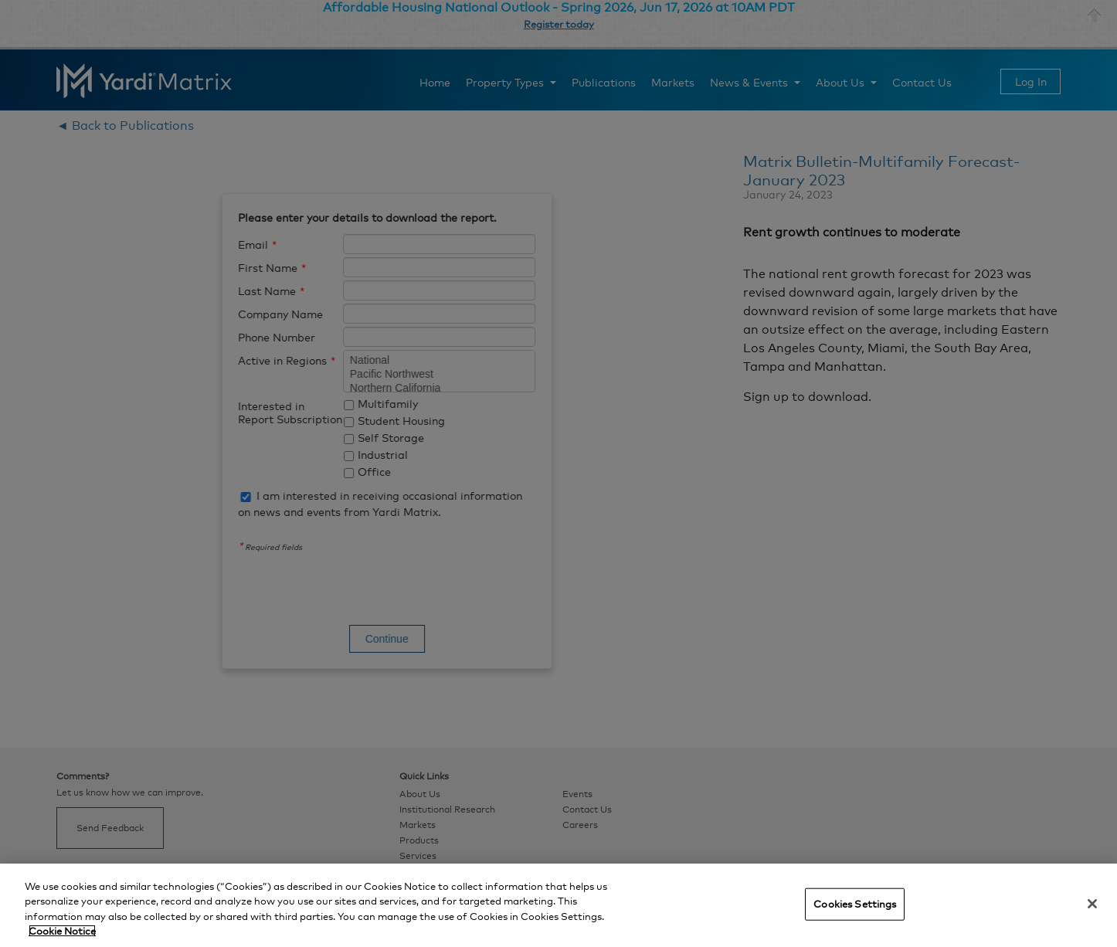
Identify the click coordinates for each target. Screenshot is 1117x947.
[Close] (1092, 904)
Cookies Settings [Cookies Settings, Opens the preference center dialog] (854, 904)
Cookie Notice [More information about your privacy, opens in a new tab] (62, 931)
